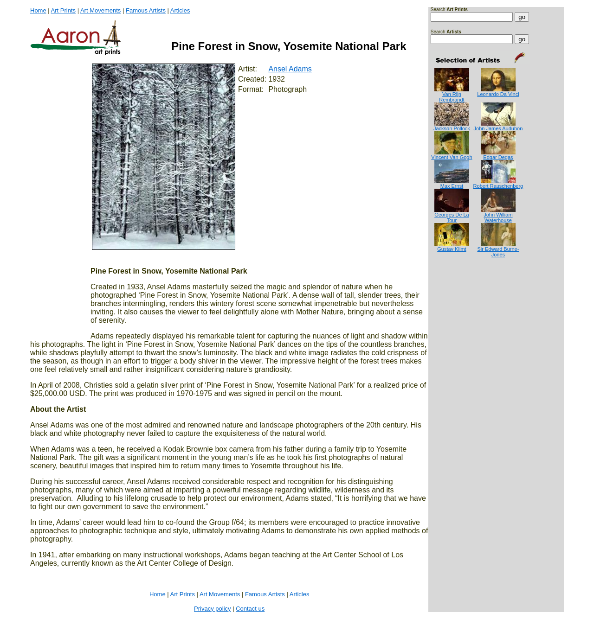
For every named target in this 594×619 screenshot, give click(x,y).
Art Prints (63, 10)
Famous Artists (146, 10)
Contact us (250, 608)
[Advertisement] (460, 295)
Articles (180, 10)
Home (38, 10)
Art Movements (100, 10)
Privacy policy (212, 608)
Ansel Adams (289, 69)
